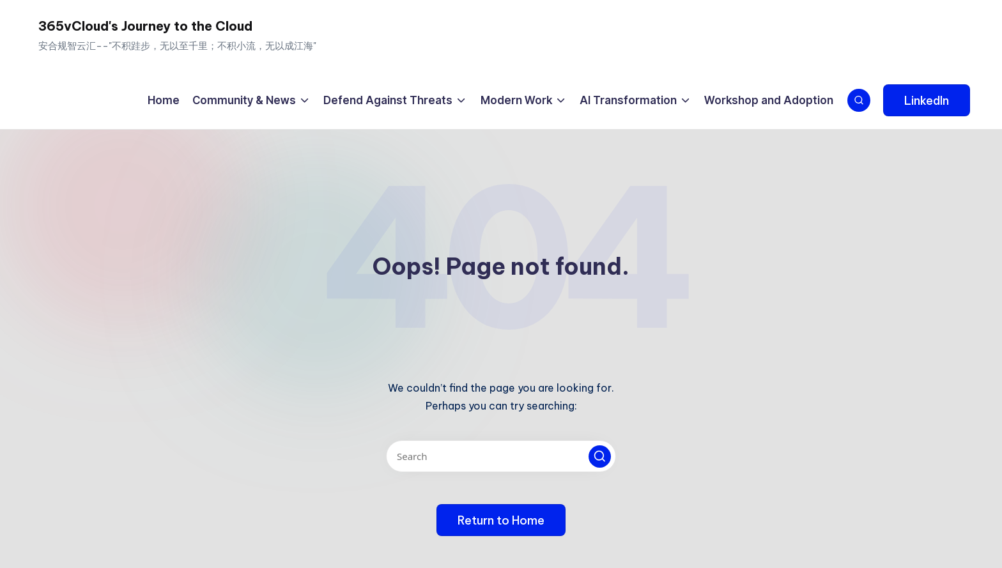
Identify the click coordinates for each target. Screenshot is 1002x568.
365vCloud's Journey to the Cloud (145, 26)
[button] (926, 100)
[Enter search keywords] (501, 456)
